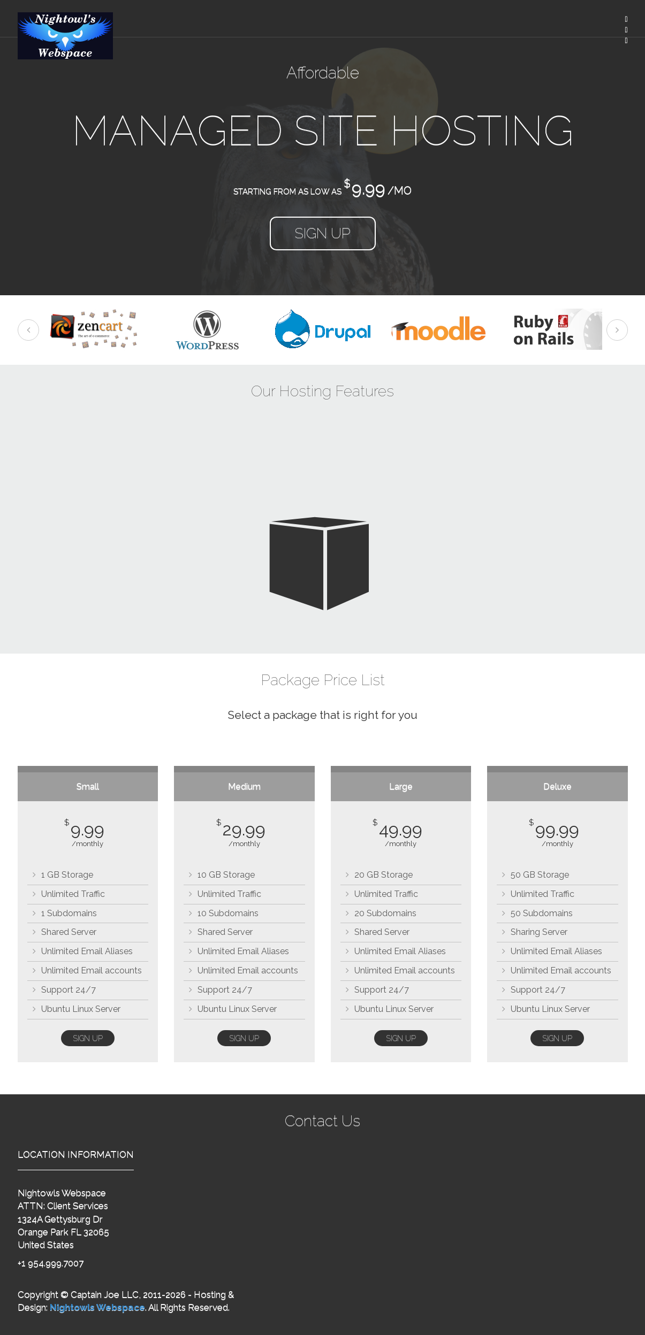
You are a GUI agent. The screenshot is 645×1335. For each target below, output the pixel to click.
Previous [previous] (28, 330)
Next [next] (617, 330)
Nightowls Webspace (97, 1307)
